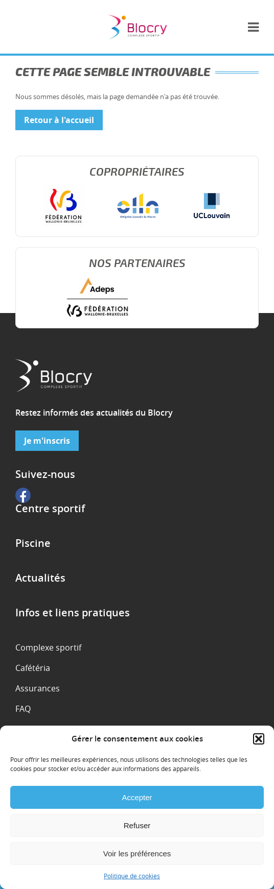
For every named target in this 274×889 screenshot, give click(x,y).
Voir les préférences (137, 853)
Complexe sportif (48, 647)
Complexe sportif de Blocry (137, 27)
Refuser (137, 825)
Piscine (33, 543)
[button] (259, 739)
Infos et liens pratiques (72, 612)
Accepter (137, 797)
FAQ (23, 708)
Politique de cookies (132, 876)
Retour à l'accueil (59, 120)
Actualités (40, 578)
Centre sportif (50, 508)
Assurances (37, 688)
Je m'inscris (47, 440)
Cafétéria (32, 668)
